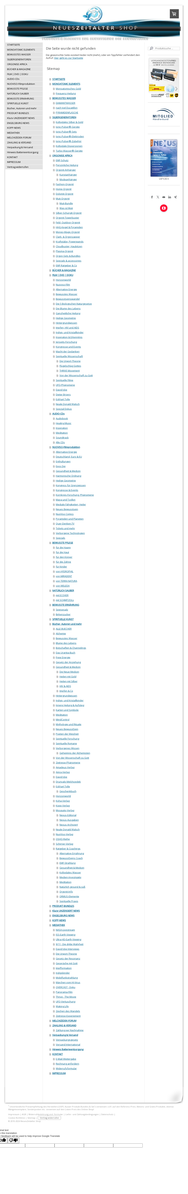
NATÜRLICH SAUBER (63, 590)
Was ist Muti (66, 208)
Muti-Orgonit (63, 198)
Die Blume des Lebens (68, 308)
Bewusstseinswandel (68, 299)
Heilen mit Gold (67, 676)
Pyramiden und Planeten (70, 518)
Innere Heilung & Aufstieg (70, 705)
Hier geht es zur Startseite (68, 58)
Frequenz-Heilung (66, 93)
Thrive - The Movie (66, 996)
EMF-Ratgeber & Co (66, 265)
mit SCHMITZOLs (65, 600)
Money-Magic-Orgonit (68, 232)
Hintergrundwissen (66, 322)
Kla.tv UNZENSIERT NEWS (66, 910)
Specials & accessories (68, 260)
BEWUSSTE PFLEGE (62, 542)
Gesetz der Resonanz (68, 958)
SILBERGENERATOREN (64, 117)
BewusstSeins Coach (71, 858)
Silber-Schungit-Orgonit (69, 213)
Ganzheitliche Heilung (68, 313)
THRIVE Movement (69, 370)
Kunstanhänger (68, 174)
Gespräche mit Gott (66, 963)
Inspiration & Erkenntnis (69, 337)
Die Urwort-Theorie (70, 361)
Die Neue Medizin (69, 671)
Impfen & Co (66, 691)
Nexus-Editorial (67, 815)
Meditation (62, 432)
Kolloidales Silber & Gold (69, 122)
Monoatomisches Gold (68, 88)
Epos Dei (61, 466)
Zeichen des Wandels (68, 1011)
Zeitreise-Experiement (68, 1016)
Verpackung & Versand (65, 1035)
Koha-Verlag (63, 800)
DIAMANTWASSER (65, 103)
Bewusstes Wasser (66, 294)
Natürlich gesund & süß (72, 886)
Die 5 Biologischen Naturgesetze (74, 303)
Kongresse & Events (67, 490)
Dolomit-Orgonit (64, 193)
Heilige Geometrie (66, 318)
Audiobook (62, 418)
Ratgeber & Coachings (68, 848)
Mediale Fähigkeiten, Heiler (71, 504)
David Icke (61, 389)
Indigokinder (63, 973)
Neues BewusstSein (67, 729)
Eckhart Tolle (63, 399)
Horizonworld (63, 279)
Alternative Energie (66, 289)
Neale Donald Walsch (68, 404)
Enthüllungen (63, 461)
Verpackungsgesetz (67, 1039)
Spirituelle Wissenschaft (69, 356)
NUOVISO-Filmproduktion (66, 447)
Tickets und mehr (65, 528)
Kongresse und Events (68, 346)
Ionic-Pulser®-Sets (66, 131)
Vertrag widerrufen (49, 1117)
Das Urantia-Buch (65, 652)
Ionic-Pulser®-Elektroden (70, 136)
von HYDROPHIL (64, 571)
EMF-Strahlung (67, 863)
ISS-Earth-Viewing (65, 934)
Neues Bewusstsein (67, 509)
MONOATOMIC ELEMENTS (66, 83)
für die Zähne (63, 561)
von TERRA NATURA (66, 581)
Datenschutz (107, 1114)
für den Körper (64, 557)
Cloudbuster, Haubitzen (69, 246)
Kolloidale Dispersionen (69, 146)
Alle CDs (60, 442)
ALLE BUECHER (64, 628)
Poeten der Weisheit (67, 734)
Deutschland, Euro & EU (69, 456)
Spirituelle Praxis (68, 901)
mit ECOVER (62, 595)
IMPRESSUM (59, 1073)
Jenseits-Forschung (66, 342)
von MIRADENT (64, 576)
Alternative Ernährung (71, 853)
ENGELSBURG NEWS (63, 915)
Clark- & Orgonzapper (68, 236)
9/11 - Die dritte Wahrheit (69, 944)
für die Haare (63, 547)
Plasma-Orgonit (64, 251)
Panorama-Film (64, 992)
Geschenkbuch (67, 791)
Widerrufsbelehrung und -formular (45, 1114)
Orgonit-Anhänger (66, 170)
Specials (60, 538)
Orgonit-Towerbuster (67, 217)
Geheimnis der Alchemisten (74, 753)
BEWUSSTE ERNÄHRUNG (65, 604)
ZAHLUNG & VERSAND (64, 1025)
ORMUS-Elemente (69, 896)
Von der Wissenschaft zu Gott (76, 375)
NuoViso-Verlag (64, 834)
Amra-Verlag (63, 772)
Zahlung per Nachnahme (70, 1030)
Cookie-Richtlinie (16, 1117)
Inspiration (62, 428)
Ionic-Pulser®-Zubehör (69, 141)
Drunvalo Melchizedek (68, 781)
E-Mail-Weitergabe (66, 1059)
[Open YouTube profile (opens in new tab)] (163, 208)
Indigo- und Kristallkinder (70, 332)
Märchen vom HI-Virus (68, 982)
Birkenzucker (63, 614)
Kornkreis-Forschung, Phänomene (75, 495)
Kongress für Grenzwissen (71, 485)
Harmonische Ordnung (68, 475)
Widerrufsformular (66, 1068)
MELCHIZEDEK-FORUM (64, 1020)
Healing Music (63, 423)
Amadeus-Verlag (65, 767)
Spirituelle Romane (66, 743)
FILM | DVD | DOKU (62, 275)
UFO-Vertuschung (65, 1001)
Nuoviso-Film (63, 284)
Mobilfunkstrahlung (67, 977)
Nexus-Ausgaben (69, 820)
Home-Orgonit (63, 189)
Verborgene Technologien (70, 533)
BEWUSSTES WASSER (64, 98)
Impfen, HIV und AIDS (67, 327)
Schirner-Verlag (64, 843)
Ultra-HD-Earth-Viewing (68, 939)
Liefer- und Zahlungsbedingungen (82, 1114)
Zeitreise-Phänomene (68, 762)
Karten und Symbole (67, 710)
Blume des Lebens (66, 643)
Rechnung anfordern (67, 1063)
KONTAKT (57, 1054)
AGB (24, 1114)
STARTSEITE (58, 79)
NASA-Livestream (65, 929)
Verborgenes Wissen (67, 748)
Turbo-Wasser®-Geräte (69, 150)
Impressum (13, 1114)
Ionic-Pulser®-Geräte (68, 126)
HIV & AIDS (65, 686)
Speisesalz (62, 609)
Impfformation (64, 968)
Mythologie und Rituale (68, 724)
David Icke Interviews (67, 949)
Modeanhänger (68, 179)
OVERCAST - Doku (65, 987)
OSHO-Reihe (63, 839)
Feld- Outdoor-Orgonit (68, 222)
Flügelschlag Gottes (70, 365)
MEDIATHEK (58, 925)
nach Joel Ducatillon (66, 107)
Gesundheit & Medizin (68, 471)
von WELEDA (63, 585)
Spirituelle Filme (64, 380)
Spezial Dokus (64, 409)
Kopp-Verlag (63, 805)
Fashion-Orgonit (65, 184)
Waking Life (62, 1006)
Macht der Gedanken (67, 351)
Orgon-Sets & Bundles (68, 256)
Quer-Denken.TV (65, 523)
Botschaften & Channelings (71, 647)
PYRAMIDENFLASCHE (67, 112)
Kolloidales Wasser (70, 872)
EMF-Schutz (62, 160)
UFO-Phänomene (65, 385)
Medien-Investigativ (70, 877)
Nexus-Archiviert (68, 824)
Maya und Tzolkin (65, 499)
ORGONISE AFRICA (62, 155)
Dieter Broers (63, 394)
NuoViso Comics (65, 514)
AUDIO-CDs (58, 413)
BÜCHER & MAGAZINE (64, 270)
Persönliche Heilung (67, 165)
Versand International (68, 1044)
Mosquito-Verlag (65, 810)
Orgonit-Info (66, 891)
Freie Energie (63, 657)
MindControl (62, 719)
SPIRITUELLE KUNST (63, 619)
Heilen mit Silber (68, 681)
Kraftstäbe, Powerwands (70, 241)
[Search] (164, 48)
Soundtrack (62, 437)
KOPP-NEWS (59, 920)
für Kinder (61, 566)
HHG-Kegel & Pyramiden (69, 227)
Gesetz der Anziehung (68, 662)
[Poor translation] (13, 1140)
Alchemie (61, 633)
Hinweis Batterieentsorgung (67, 1049)
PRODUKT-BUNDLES (63, 906)
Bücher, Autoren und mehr (67, 624)
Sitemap (31, 1117)
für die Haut (62, 552)
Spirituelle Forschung (67, 738)
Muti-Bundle (66, 203)
